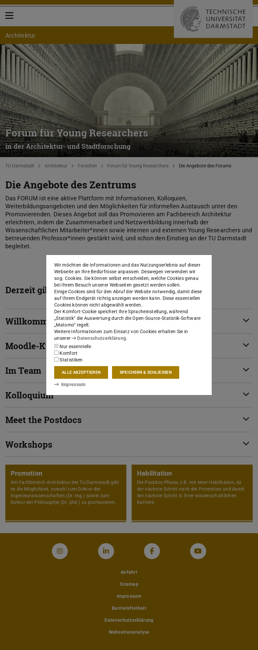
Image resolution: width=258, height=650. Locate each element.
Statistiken (68, 359)
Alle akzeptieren (81, 372)
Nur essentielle (72, 346)
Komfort (65, 353)
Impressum (70, 384)
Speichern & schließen (146, 372)
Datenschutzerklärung (98, 338)
